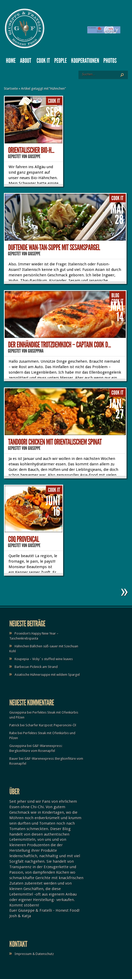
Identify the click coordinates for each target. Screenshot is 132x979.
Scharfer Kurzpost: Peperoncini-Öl (50, 725)
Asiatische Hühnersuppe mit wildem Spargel (47, 675)
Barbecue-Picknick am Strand (36, 667)
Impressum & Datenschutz (34, 954)
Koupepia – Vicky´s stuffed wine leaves (44, 659)
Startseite (11, 88)
